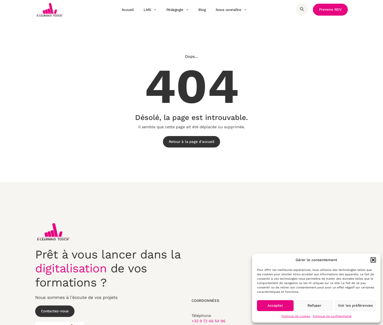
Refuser (314, 305)
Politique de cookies (295, 316)
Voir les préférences (355, 305)
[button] (373, 259)
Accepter (275, 305)
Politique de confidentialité (332, 316)
